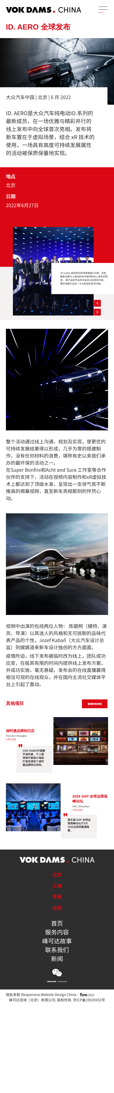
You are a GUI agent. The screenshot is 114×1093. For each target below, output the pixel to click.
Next (97, 312)
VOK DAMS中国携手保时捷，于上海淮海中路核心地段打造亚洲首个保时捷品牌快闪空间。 (34, 757)
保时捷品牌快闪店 (20, 731)
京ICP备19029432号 (89, 999)
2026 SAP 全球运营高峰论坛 (89, 798)
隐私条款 (13, 994)
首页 (57, 923)
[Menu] (103, 9)
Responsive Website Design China (48, 994)
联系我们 (57, 949)
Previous (97, 303)
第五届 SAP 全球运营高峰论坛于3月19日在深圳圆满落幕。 (79, 825)
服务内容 (57, 931)
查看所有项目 (95, 704)
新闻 (57, 958)
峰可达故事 (57, 940)
